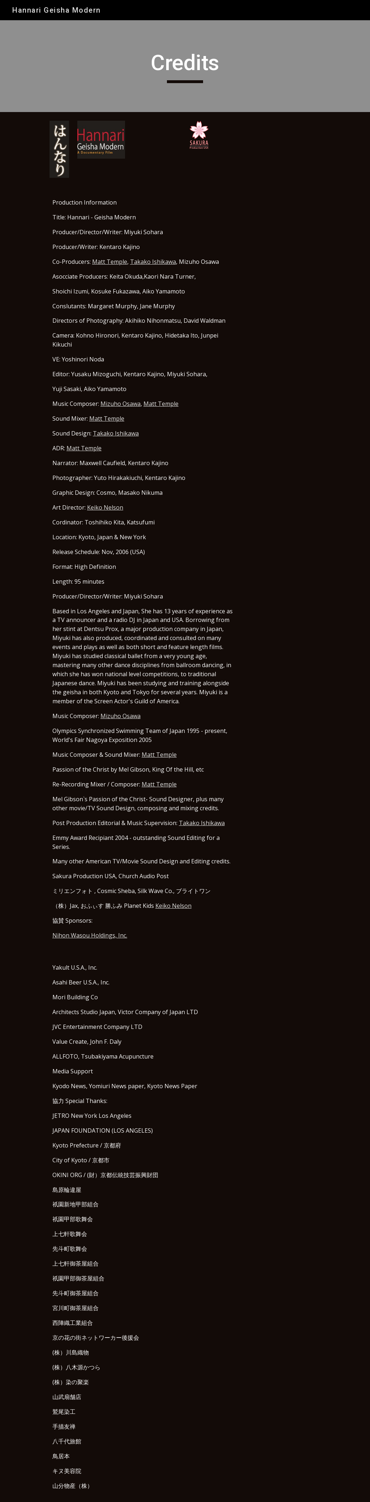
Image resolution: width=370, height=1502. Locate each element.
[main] (185, 66)
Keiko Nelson (105, 507)
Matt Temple (109, 262)
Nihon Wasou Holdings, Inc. (89, 935)
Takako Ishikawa (153, 262)
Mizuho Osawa (120, 404)
